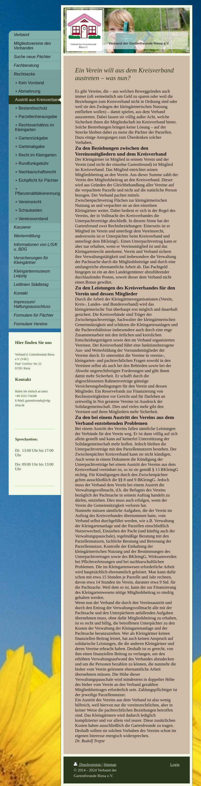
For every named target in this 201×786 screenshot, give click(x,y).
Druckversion (88, 764)
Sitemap (110, 764)
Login (175, 764)
